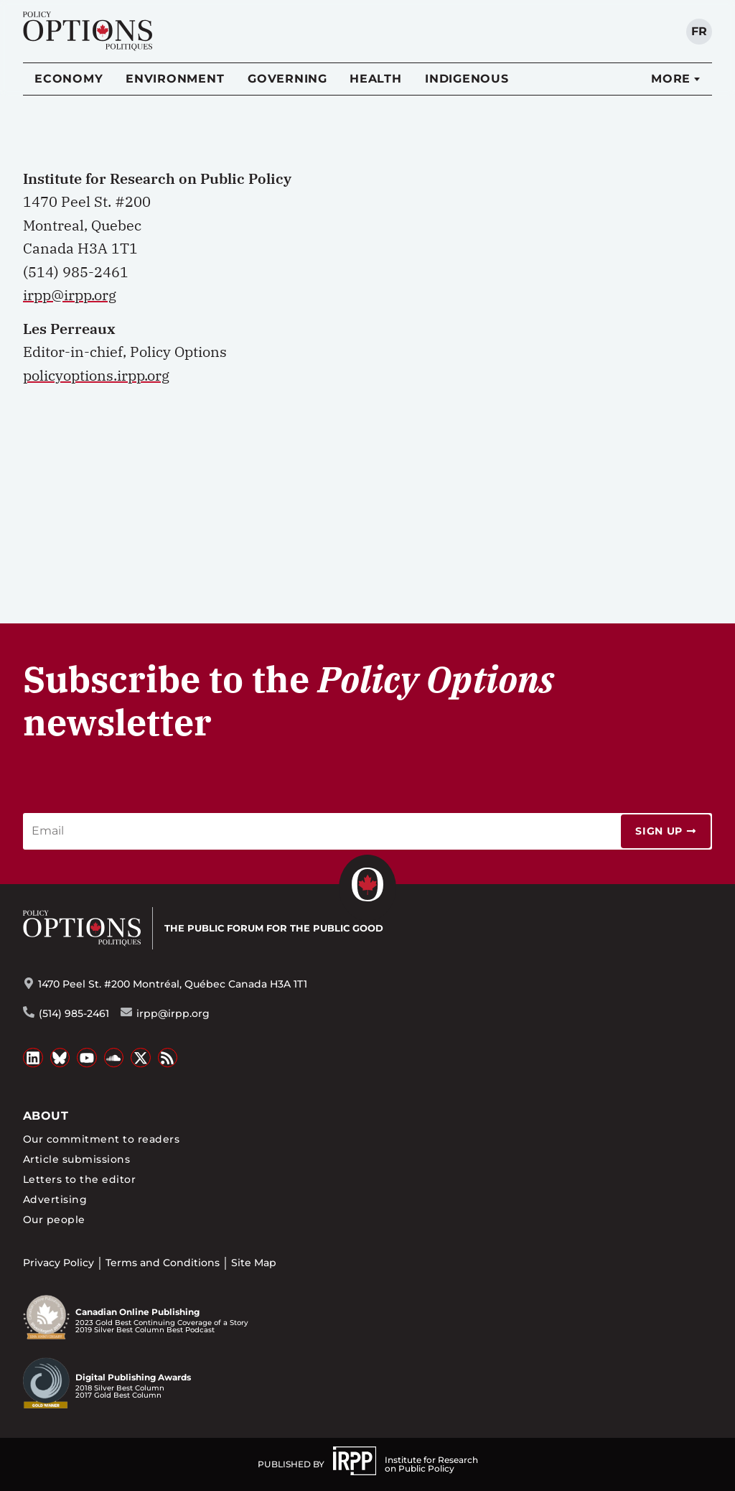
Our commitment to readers (101, 1139)
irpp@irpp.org (69, 295)
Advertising (55, 1199)
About (45, 1116)
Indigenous (467, 78)
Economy (68, 78)
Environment (175, 78)
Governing (287, 78)
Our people (54, 1219)
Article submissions (76, 1159)
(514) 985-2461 (74, 1013)
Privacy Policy (58, 1262)
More (670, 78)
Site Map (253, 1262)
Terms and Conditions (163, 1262)
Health (376, 78)
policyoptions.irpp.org (96, 375)
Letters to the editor (79, 1179)
